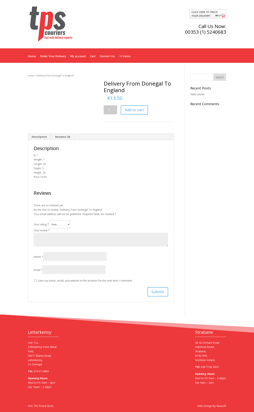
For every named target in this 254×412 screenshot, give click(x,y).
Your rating (41, 224)
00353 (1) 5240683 (205, 32)
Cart (93, 56)
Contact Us (107, 56)
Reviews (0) (62, 136)
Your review (42, 230)
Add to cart (134, 109)
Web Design (204, 406)
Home (32, 56)
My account (78, 56)
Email (38, 270)
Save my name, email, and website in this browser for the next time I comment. (85, 280)
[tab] (39, 137)
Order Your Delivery (53, 56)
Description (39, 136)
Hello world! (197, 94)
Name (38, 256)
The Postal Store (43, 406)
